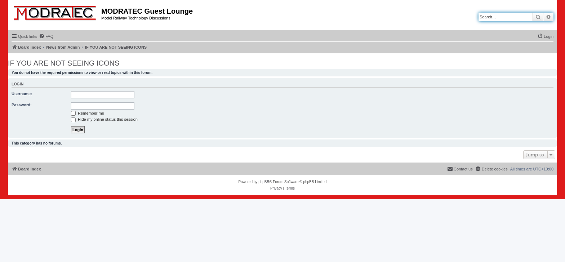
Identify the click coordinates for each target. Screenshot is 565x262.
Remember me (87, 113)
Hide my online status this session (104, 119)
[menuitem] (46, 36)
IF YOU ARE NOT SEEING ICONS (63, 63)
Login (17, 84)
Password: (22, 105)
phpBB (263, 182)
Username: (22, 94)
